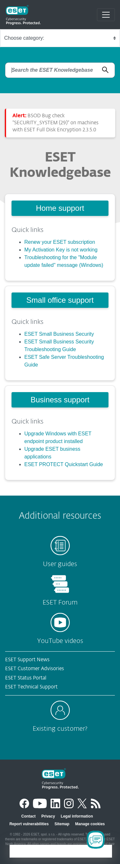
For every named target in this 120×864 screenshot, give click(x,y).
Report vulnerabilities (29, 824)
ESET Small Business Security (59, 334)
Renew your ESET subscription (59, 242)
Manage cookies (90, 824)
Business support (59, 399)
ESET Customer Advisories (34, 668)
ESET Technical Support (31, 687)
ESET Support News (27, 659)
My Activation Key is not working (61, 249)
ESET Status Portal (25, 678)
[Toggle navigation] (106, 14)
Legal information (77, 816)
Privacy (48, 816)
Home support (60, 208)
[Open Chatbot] (96, 840)
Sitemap (61, 824)
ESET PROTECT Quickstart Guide (63, 464)
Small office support (59, 300)
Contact (28, 816)
